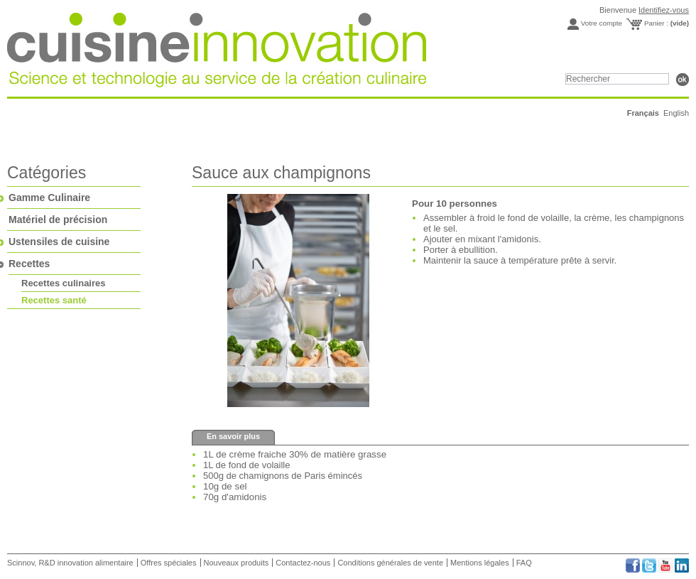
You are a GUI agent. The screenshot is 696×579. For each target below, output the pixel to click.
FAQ (524, 562)
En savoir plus (233, 436)
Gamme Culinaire (49, 197)
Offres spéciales (169, 562)
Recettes (29, 263)
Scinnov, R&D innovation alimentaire (71, 562)
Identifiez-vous (663, 10)
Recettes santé (54, 300)
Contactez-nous (303, 562)
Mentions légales (479, 562)
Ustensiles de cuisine (59, 241)
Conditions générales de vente (390, 562)
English (676, 113)
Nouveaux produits (236, 562)
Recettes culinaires (63, 283)
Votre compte (601, 23)
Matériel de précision (58, 219)
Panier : (666, 23)
